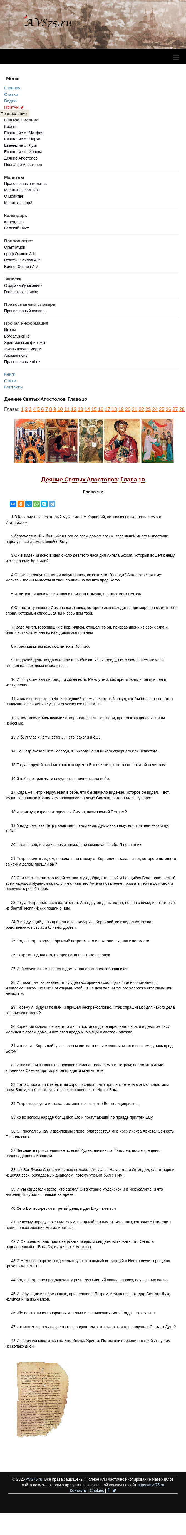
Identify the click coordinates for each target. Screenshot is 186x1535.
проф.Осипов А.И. (20, 253)
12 (73, 409)
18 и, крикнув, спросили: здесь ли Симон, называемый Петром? (69, 812)
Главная (12, 87)
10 (60, 409)
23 (148, 409)
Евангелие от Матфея (23, 133)
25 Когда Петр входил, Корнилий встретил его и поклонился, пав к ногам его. (80, 941)
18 (114, 409)
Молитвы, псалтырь (22, 190)
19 (121, 409)
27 (175, 409)
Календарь (14, 222)
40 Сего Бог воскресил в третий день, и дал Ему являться (63, 1208)
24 (154, 409)
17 (107, 409)
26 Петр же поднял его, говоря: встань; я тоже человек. (61, 955)
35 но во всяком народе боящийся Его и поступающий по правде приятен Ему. (82, 1117)
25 (161, 409)
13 (80, 409)
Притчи (14, 107)
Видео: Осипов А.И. (21, 266)
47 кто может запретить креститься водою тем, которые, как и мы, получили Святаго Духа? (93, 1326)
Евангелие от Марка (22, 139)
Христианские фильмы (24, 342)
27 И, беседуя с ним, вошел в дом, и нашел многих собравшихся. (70, 969)
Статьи (11, 94)
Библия (11, 126)
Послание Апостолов (23, 164)
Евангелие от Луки (20, 145)
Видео (10, 100)
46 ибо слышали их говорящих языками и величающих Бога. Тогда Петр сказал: (83, 1313)
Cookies (97, 1490)
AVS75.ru (34, 1479)
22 (141, 409)
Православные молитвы (26, 183)
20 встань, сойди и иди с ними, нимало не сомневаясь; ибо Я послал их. (76, 844)
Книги (9, 374)
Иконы (10, 329)
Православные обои (22, 362)
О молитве (13, 196)
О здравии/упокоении (23, 285)
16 (100, 409)
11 (67, 409)
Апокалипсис (15, 355)
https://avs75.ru (151, 1485)
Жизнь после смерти (22, 349)
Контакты (13, 387)
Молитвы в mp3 (18, 203)
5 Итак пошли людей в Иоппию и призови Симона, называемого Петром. (77, 594)
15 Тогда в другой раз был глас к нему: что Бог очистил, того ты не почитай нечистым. (89, 764)
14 (87, 409)
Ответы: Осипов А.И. (22, 260)
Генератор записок (21, 292)
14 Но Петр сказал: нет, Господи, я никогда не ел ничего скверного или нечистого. (85, 751)
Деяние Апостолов (21, 158)
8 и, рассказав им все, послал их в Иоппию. (50, 646)
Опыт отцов (14, 247)
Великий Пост (16, 228)
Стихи (10, 380)
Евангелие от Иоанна (23, 152)
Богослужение (16, 336)
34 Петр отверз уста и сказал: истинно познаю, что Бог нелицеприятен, (75, 1103)
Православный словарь (25, 311)
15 (93, 409)
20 (127, 409)
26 (168, 409)
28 (182, 409)
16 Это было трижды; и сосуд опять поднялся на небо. (60, 778)
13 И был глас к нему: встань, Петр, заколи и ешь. (56, 737)
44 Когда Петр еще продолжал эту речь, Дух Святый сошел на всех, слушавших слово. (90, 1280)
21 (134, 409)
